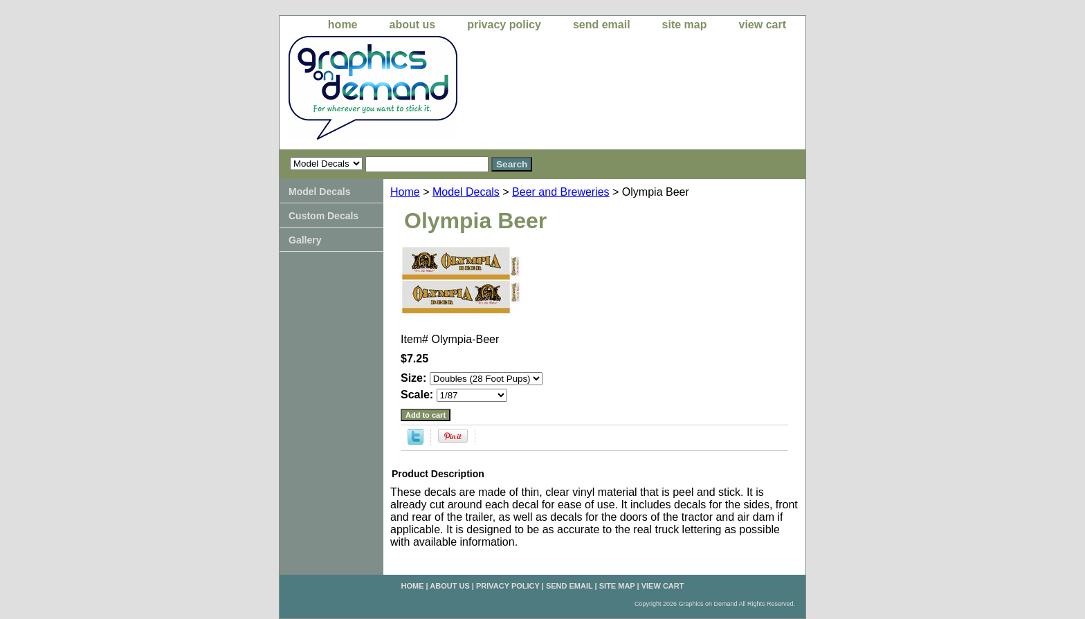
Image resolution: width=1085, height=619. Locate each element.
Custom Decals (323, 215)
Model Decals (466, 192)
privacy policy (504, 24)
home (343, 24)
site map (684, 24)
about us (413, 24)
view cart (762, 24)
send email (601, 24)
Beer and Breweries (561, 192)
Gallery (305, 240)
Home (405, 192)
